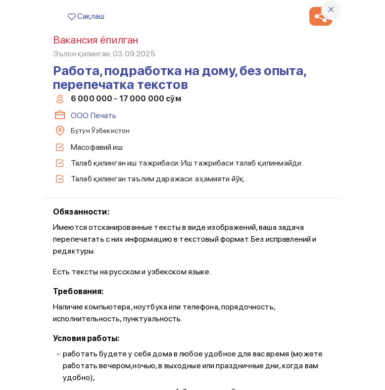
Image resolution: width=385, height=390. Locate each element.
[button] (320, 16)
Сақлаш (86, 16)
